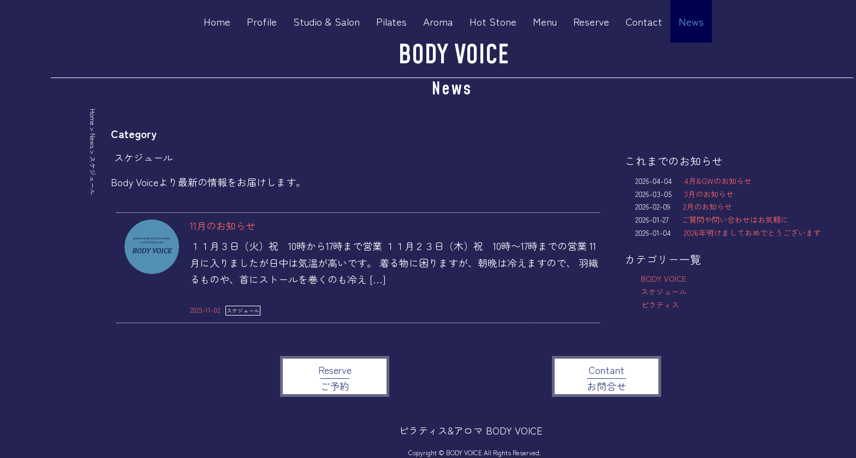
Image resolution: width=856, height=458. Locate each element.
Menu (545, 21)
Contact (644, 21)
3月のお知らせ (709, 193)
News (691, 21)
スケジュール (243, 310)
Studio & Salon (326, 21)
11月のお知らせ (222, 225)
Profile (262, 21)
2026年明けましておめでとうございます (752, 232)
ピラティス (660, 304)
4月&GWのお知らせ (718, 180)
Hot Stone (492, 21)
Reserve (591, 21)
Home (217, 21)
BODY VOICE (453, 55)
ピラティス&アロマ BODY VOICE (471, 430)
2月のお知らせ (707, 206)
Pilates (391, 21)
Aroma (438, 21)
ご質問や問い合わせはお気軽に (734, 219)
